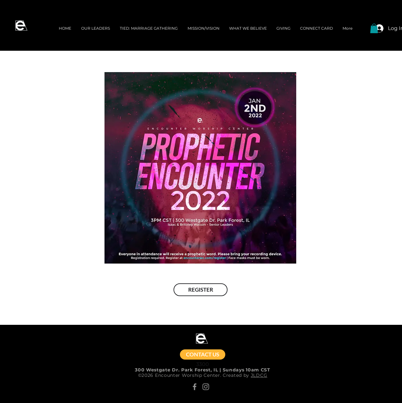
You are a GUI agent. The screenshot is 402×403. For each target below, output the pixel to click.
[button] (374, 28)
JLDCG (259, 375)
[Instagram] (205, 386)
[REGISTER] (201, 289)
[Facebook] (194, 386)
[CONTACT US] (202, 354)
